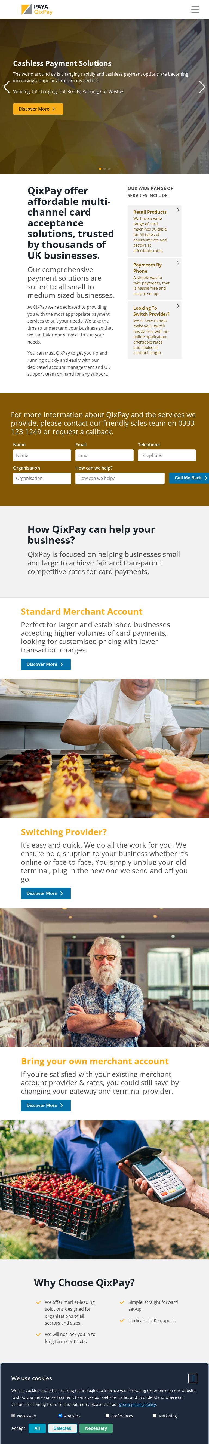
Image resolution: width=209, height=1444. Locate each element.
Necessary (23, 1415)
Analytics (70, 1415)
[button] (195, 9)
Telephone (149, 445)
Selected (63, 1428)
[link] (37, 9)
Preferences (119, 1415)
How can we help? (93, 468)
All (37, 1428)
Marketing (165, 1415)
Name (19, 445)
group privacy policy (137, 1404)
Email (81, 445)
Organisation (26, 468)
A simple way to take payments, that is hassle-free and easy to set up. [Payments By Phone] (151, 279)
